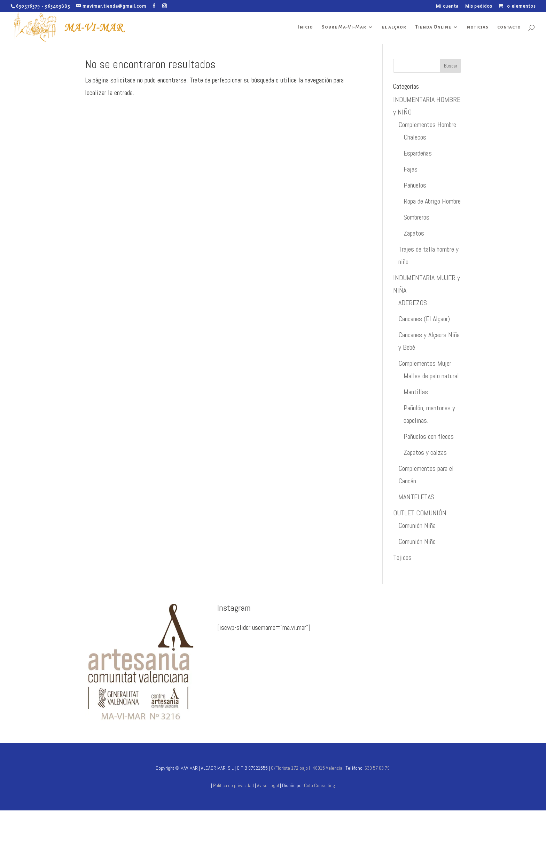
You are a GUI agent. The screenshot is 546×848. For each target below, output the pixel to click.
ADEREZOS (412, 302)
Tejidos (402, 557)
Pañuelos (415, 185)
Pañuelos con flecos (429, 436)
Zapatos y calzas (425, 452)
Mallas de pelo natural (431, 375)
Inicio (305, 27)
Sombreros (416, 217)
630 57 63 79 (377, 768)
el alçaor (394, 27)
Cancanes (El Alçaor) (424, 318)
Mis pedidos (478, 6)
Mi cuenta (447, 6)
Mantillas (416, 391)
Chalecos (415, 137)
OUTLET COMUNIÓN (419, 512)
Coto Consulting (319, 785)
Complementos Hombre (427, 124)
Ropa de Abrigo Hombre (432, 201)
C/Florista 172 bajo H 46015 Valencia (306, 768)
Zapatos (414, 233)
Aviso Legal (268, 785)
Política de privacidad (233, 785)
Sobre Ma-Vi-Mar (344, 27)
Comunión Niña (417, 525)
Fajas (411, 169)
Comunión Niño (417, 541)
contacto (509, 27)
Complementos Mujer (424, 363)
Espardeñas (418, 153)
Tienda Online (433, 27)
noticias (478, 27)
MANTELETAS (416, 496)
